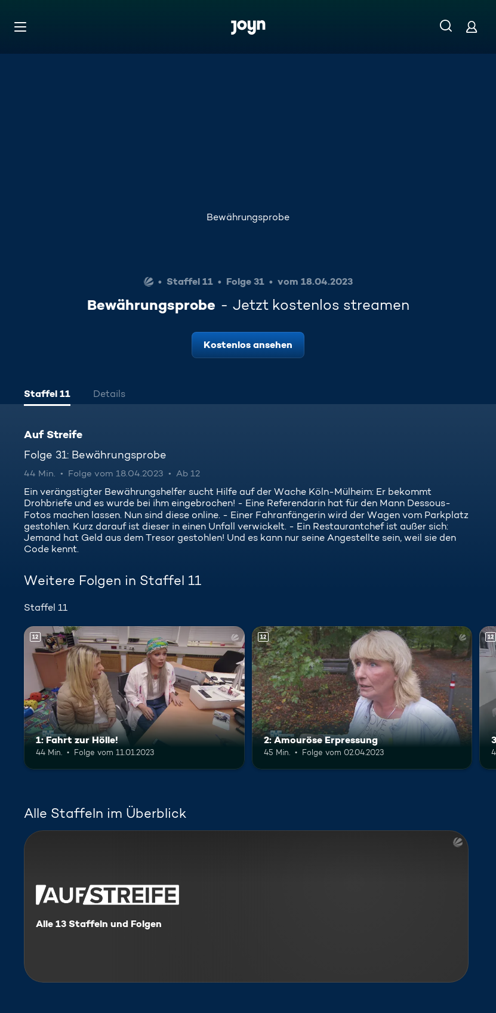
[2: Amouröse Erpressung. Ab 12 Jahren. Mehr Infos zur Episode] (362, 697)
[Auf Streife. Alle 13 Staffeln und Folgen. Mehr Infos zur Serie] (246, 906)
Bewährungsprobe (248, 217)
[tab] (47, 395)
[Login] (471, 26)
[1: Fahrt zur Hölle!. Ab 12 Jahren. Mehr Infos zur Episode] (134, 697)
